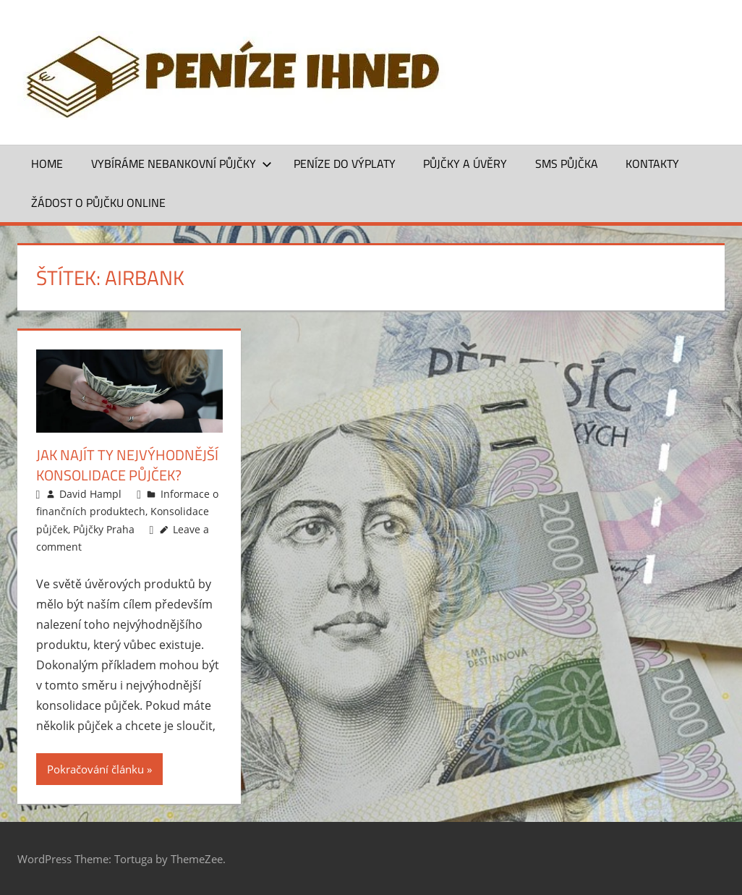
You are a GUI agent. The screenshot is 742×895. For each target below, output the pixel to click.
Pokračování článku (95, 769)
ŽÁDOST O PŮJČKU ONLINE (98, 202)
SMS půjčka (566, 163)
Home (47, 163)
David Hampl (90, 494)
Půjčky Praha (104, 529)
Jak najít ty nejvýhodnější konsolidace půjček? (127, 465)
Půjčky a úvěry (465, 163)
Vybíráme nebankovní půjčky (181, 163)
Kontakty (652, 163)
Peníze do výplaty (345, 163)
